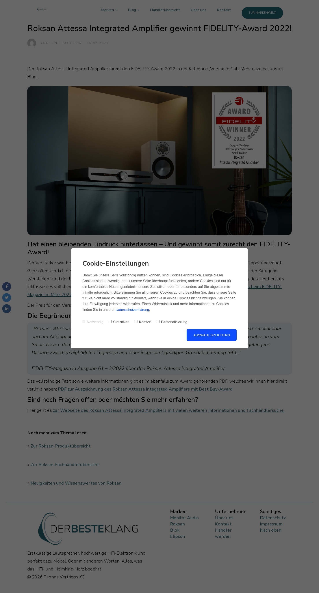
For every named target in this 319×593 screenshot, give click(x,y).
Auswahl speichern (211, 335)
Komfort (143, 322)
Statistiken (119, 322)
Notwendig (93, 322)
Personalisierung (172, 322)
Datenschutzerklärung (133, 310)
